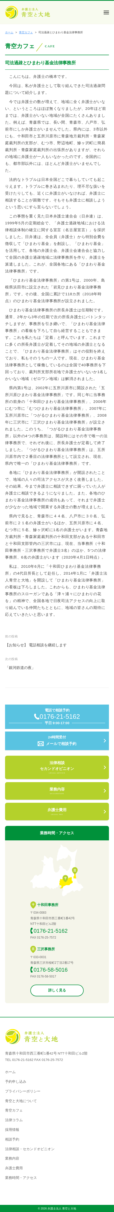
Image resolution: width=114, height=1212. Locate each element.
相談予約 (12, 1139)
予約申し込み (15, 1082)
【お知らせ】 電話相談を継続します (36, 645)
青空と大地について (21, 1101)
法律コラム (14, 1120)
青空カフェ (14, 1110)
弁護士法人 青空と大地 (62, 1208)
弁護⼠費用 (14, 1168)
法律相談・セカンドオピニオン (30, 1149)
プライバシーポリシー (22, 1091)
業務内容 (12, 1158)
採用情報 (12, 1130)
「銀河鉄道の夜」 (20, 667)
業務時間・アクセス (21, 1178)
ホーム (10, 1072)
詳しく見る (57, 990)
